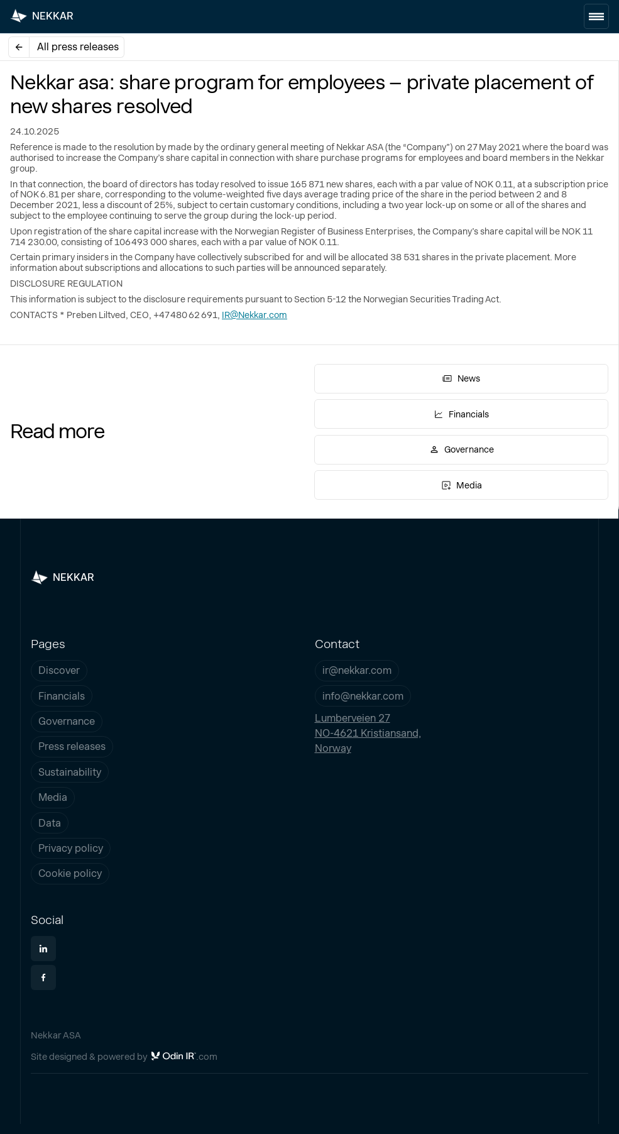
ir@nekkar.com (357, 670)
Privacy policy (70, 848)
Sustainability (69, 772)
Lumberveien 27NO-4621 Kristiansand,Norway (368, 733)
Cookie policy (70, 873)
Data (49, 823)
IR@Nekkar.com (254, 315)
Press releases (72, 746)
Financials (61, 696)
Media (52, 797)
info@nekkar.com (362, 696)
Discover (59, 670)
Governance (66, 721)
